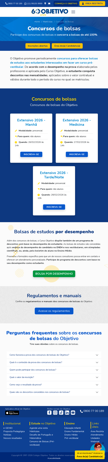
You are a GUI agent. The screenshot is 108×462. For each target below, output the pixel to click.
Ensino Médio (71, 434)
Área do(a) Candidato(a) (67, 45)
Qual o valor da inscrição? (22, 377)
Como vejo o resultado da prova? (26, 384)
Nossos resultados (12, 438)
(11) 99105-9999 (33, 3)
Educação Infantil (72, 428)
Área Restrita (97, 431)
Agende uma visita (39, 428)
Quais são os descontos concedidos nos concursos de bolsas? (40, 392)
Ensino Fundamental (74, 431)
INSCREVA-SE (31, 154)
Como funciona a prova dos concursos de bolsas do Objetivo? (39, 354)
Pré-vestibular (71, 438)
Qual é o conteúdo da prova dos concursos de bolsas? (36, 362)
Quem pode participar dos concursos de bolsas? (33, 369)
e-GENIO (8, 428)
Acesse (54, 311)
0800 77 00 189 (13, 3)
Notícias (7, 434)
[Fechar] (103, 443)
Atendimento (97, 434)
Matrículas (35, 431)
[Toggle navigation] (73, 12)
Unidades (95, 438)
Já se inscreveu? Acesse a (90, 455)
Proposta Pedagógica (14, 431)
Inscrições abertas (38, 45)
